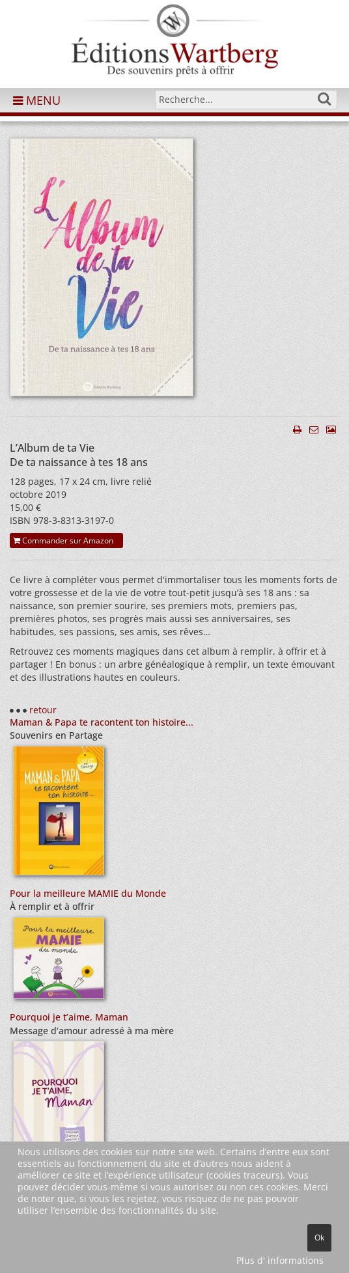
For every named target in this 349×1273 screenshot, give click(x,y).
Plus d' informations (280, 1260)
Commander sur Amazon (63, 540)
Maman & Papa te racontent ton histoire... (101, 722)
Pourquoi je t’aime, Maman (69, 1017)
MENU (37, 100)
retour (43, 710)
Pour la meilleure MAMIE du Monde (88, 893)
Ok (319, 1237)
